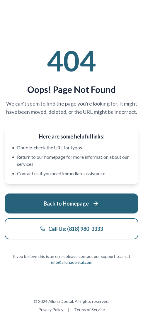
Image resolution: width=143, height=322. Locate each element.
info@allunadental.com (71, 262)
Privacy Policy (50, 309)
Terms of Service (89, 309)
